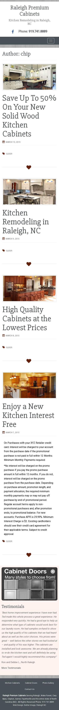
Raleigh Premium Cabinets (29, 10)
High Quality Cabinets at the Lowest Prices (26, 318)
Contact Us (29, 689)
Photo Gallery (48, 683)
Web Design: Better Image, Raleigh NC (29, 705)
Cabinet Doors (31, 683)
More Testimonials (11, 668)
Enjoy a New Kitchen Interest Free (28, 415)
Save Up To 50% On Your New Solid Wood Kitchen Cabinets (29, 116)
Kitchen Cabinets (12, 683)
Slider (9, 154)
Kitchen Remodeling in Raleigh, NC (25, 222)
